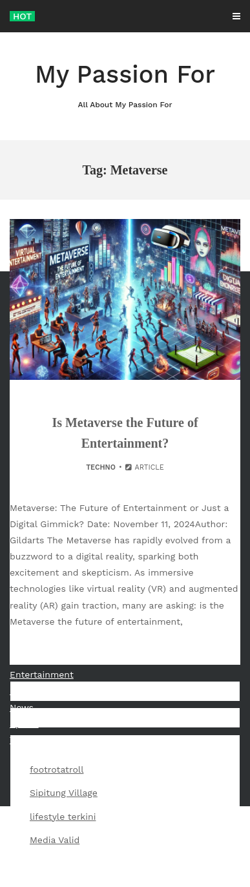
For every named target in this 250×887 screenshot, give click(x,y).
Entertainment (42, 674)
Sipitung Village (64, 793)
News (22, 707)
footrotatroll (56, 769)
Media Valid (54, 840)
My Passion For (125, 85)
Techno (101, 467)
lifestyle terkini (63, 816)
